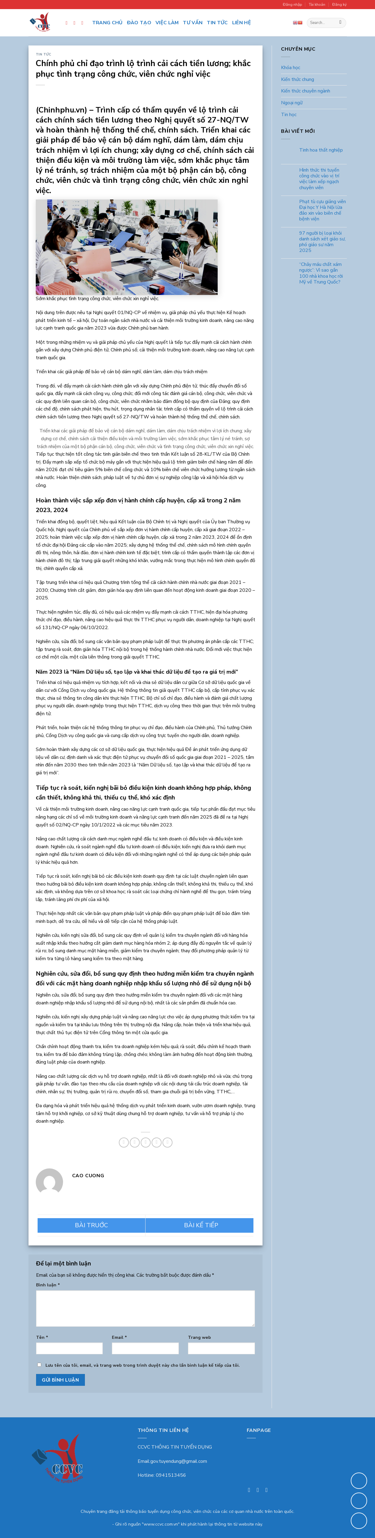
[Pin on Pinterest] (157, 1143)
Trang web (199, 1337)
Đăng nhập (292, 4)
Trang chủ (107, 22)
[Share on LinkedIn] (167, 1143)
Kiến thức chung (297, 79)
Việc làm (167, 22)
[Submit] (341, 23)
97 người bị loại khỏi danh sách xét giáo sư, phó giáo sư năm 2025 (322, 242)
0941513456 (171, 1475)
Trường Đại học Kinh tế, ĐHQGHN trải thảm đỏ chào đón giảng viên (92, 1225)
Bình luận (48, 1285)
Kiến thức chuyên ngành (305, 91)
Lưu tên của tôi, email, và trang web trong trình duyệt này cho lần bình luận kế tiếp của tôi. (142, 1365)
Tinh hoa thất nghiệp (321, 150)
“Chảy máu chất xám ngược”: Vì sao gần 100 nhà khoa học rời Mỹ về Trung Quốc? (321, 273)
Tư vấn (193, 22)
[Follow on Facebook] (67, 23)
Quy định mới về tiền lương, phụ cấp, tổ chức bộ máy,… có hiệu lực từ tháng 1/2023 (199, 1225)
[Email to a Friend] (146, 1143)
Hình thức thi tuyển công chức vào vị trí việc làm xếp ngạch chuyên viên (319, 179)
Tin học (288, 114)
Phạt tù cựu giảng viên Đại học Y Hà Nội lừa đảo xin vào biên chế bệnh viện (322, 210)
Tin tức (217, 22)
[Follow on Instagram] (75, 23)
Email (119, 1337)
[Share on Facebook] (124, 1143)
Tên (42, 1337)
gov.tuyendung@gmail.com (178, 1461)
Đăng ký (339, 4)
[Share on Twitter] (135, 1143)
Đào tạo (139, 22)
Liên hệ (241, 22)
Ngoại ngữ (292, 102)
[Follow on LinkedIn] (84, 23)
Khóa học (290, 68)
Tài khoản (317, 4)
